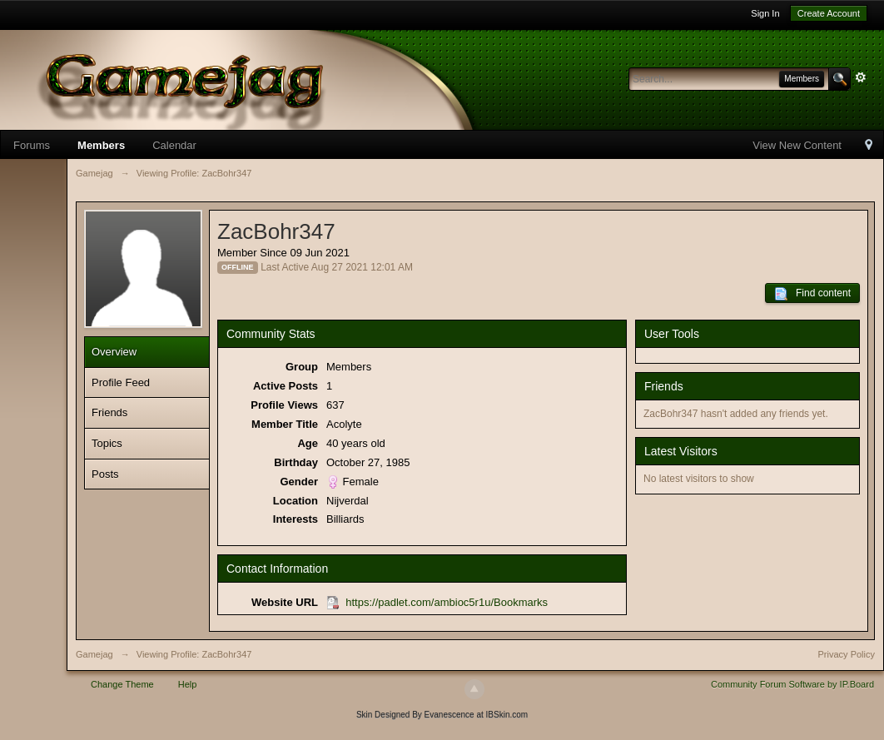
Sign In (765, 13)
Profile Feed (121, 382)
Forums (31, 145)
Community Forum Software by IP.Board (792, 684)
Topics (107, 443)
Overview (114, 351)
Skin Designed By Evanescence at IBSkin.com (442, 714)
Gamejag (94, 654)
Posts (105, 474)
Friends (109, 412)
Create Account (828, 13)
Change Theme (122, 684)
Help (187, 684)
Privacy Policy (846, 654)
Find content (812, 293)
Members (101, 145)
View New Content (797, 145)
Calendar (174, 145)
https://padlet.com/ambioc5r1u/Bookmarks (446, 602)
